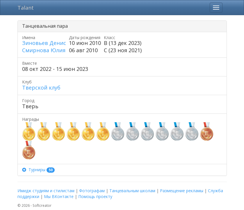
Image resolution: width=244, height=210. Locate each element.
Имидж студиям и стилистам (45, 190)
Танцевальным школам (132, 190)
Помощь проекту (95, 196)
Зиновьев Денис (44, 42)
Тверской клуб (41, 87)
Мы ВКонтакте (59, 196)
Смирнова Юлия (43, 50)
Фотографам (92, 190)
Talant (25, 7)
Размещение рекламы (181, 190)
